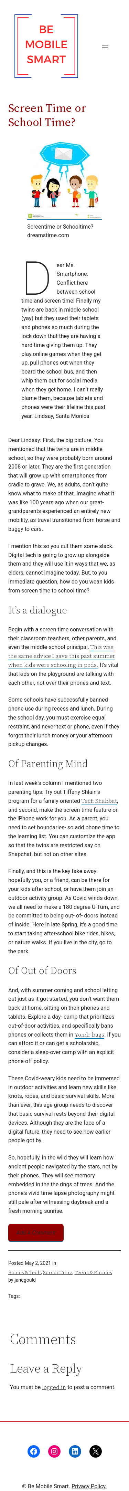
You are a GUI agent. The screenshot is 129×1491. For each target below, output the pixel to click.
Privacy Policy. (89, 1486)
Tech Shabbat (99, 801)
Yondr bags (89, 1034)
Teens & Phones (93, 1272)
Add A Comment (35, 1232)
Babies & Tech (24, 1272)
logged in (54, 1387)
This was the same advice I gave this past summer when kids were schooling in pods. (61, 656)
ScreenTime (57, 1272)
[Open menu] (105, 46)
